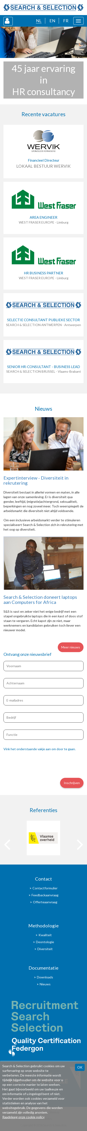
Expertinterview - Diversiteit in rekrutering (35, 480)
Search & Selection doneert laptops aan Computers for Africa (40, 599)
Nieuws (45, 984)
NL (39, 20)
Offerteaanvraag (45, 902)
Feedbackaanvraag (45, 895)
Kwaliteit (45, 935)
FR (65, 20)
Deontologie (45, 942)
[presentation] (38, 764)
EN (52, 20)
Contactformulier (45, 888)
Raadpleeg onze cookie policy (23, 1117)
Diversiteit (45, 949)
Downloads (45, 977)
